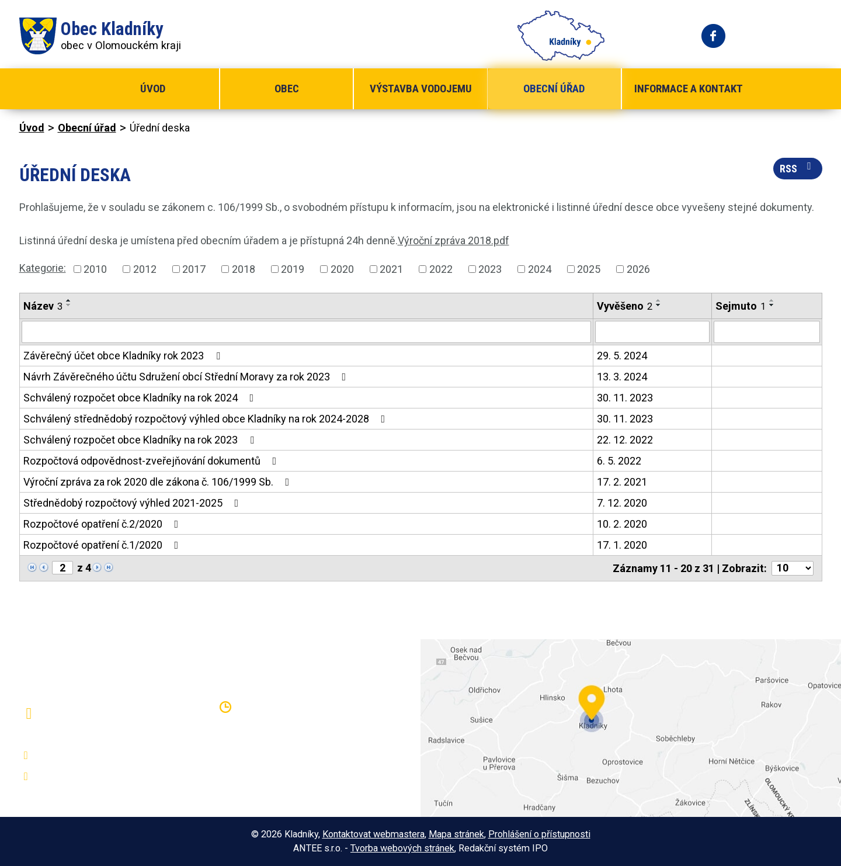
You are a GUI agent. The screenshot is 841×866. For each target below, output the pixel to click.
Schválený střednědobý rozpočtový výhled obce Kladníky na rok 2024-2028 (206, 419)
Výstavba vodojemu (421, 88)
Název (42, 306)
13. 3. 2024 (622, 376)
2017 (194, 269)
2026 (638, 269)
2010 (95, 269)
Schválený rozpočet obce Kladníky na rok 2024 (141, 398)
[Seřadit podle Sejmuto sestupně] (772, 305)
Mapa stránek (456, 834)
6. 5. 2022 (619, 461)
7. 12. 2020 (622, 503)
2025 (588, 269)
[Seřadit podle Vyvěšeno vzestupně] (658, 300)
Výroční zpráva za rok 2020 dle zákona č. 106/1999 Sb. (158, 482)
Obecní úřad (554, 88)
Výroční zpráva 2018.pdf (453, 240)
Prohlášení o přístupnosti (539, 834)
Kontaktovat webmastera (373, 834)
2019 (292, 269)
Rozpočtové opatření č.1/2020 (103, 545)
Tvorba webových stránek (402, 848)
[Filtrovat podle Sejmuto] (767, 332)
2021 (391, 269)
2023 (490, 269)
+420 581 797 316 (81, 755)
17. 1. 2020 (622, 545)
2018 (243, 269)
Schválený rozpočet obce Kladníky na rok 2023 (141, 440)
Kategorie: (42, 268)
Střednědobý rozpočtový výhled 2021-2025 (133, 503)
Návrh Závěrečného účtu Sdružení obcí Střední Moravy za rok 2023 (187, 376)
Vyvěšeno (624, 306)
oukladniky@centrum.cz (92, 776)
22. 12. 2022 (625, 440)
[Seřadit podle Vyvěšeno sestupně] (658, 305)
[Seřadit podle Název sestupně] (68, 305)
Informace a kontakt (688, 88)
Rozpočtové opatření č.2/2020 (103, 524)
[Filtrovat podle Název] (307, 332)
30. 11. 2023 (625, 398)
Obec (286, 88)
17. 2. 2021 (622, 482)
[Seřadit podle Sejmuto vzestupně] (772, 300)
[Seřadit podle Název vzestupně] (68, 300)
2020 (342, 269)
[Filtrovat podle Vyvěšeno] (652, 332)
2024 (539, 269)
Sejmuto (740, 306)
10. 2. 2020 (622, 524)
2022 (441, 269)
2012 (145, 269)
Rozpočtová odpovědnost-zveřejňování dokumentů (152, 461)
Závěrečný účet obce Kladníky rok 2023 (124, 355)
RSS (798, 168)
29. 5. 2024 (622, 355)
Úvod (152, 88)
